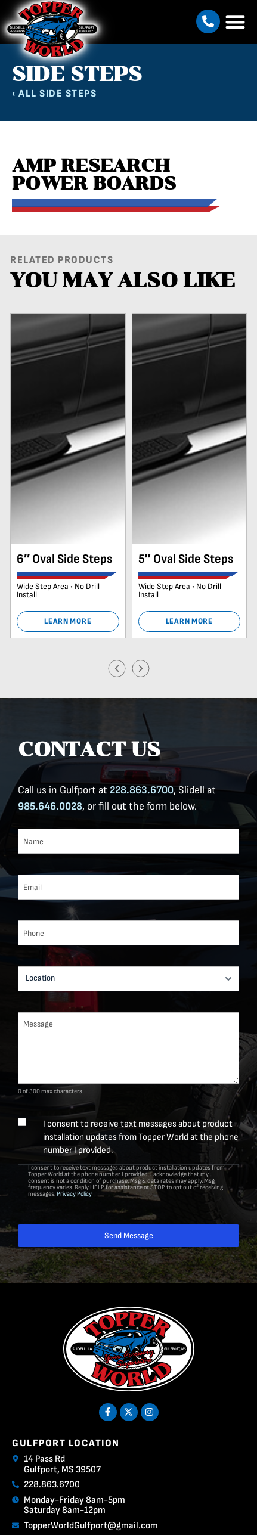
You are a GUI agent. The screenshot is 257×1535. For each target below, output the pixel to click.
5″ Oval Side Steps (185, 558)
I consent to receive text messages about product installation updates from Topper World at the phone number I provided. (141, 1137)
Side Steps (68, 94)
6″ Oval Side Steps (64, 558)
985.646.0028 (50, 806)
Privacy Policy (74, 1194)
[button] (208, 21)
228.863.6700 (142, 790)
